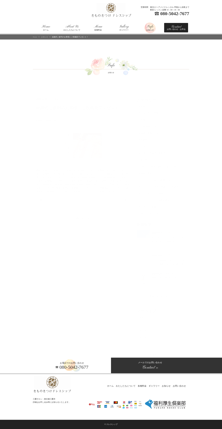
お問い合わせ (179, 386)
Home (35, 37)
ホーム (45, 27)
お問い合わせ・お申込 (176, 27)
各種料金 (98, 27)
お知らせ (150, 27)
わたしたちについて (71, 27)
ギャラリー (124, 27)
